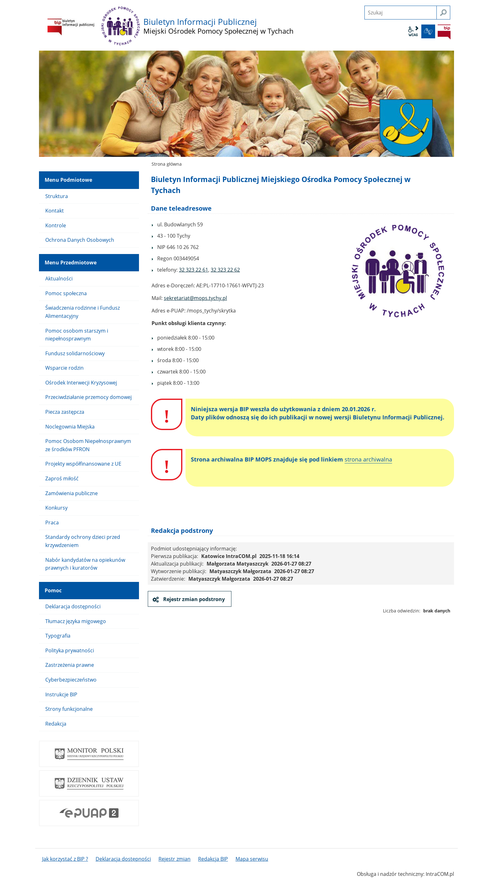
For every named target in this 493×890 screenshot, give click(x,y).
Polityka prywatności (69, 650)
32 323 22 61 (193, 269)
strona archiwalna (368, 459)
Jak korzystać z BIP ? (65, 859)
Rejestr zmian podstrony (193, 599)
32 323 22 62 (225, 269)
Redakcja (55, 723)
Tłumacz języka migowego (75, 621)
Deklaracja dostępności (73, 606)
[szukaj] (443, 12)
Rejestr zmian (174, 859)
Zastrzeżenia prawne (69, 664)
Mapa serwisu (251, 859)
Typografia (57, 635)
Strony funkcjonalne (69, 708)
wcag (413, 31)
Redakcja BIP (213, 859)
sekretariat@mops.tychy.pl (195, 298)
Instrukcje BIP (61, 694)
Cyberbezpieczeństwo (71, 679)
